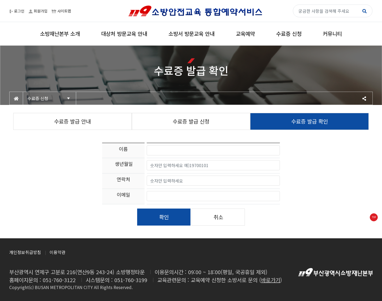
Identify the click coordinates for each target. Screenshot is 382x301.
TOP (374, 217)
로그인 (17, 11)
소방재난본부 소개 (60, 33)
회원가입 (38, 11)
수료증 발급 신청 (191, 121)
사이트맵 (61, 11)
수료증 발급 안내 (72, 121)
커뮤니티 (332, 33)
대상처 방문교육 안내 (124, 33)
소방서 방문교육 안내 (191, 33)
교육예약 (245, 33)
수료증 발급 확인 (309, 121)
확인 (164, 217)
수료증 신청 (289, 33)
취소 (218, 217)
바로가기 (270, 280)
